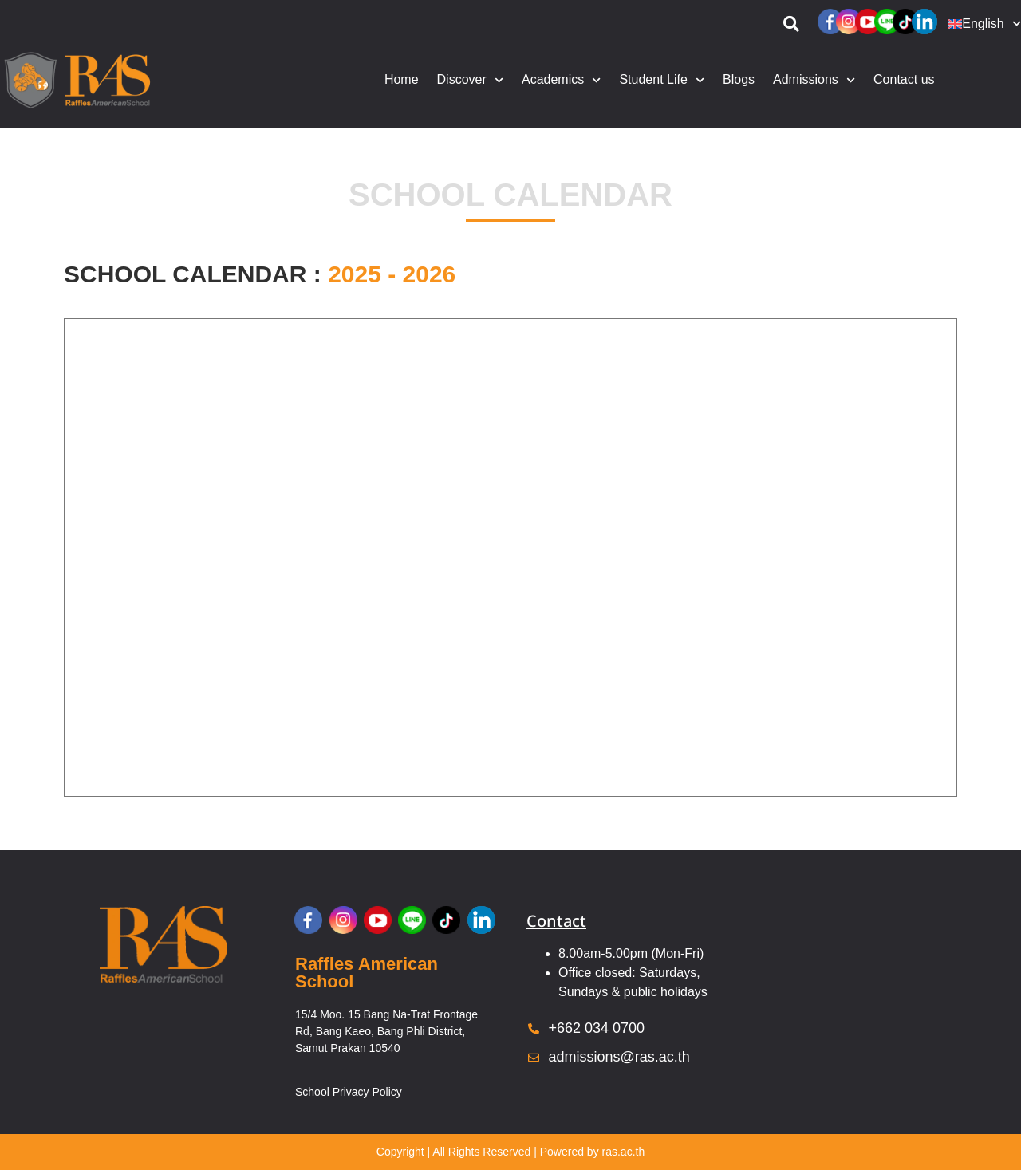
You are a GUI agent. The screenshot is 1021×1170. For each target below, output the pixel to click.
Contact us (903, 79)
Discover (470, 80)
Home (401, 79)
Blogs (739, 79)
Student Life (661, 80)
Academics (561, 80)
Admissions (814, 80)
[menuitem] (980, 24)
